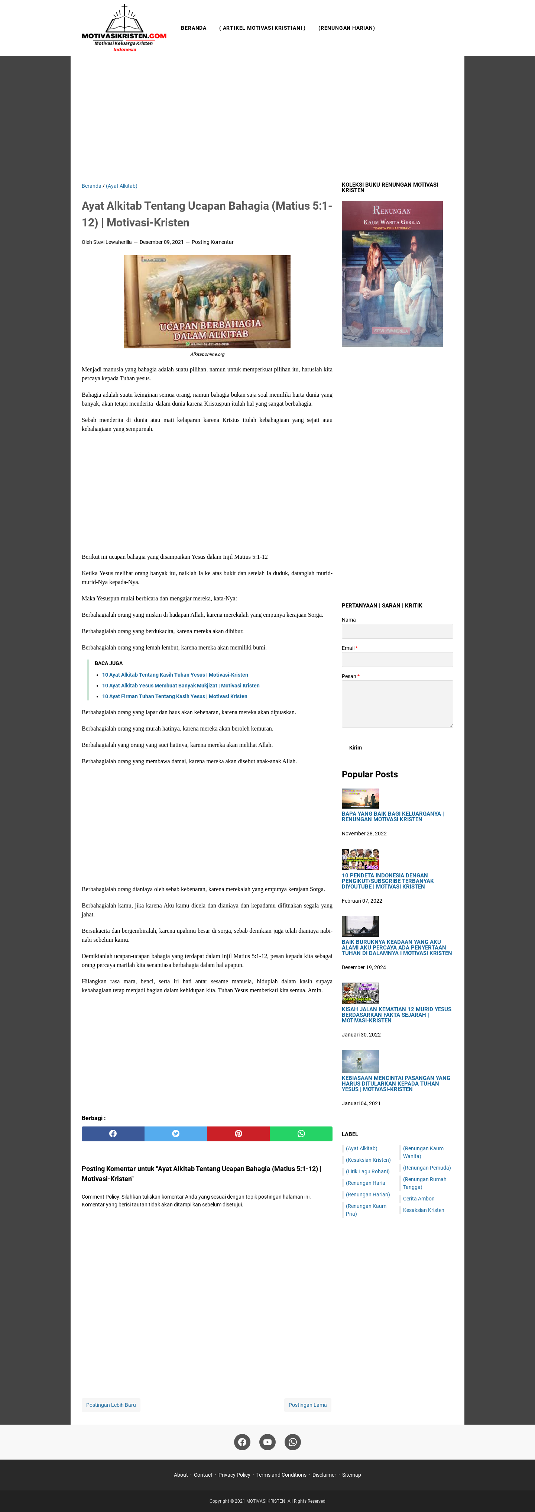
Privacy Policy (234, 1475)
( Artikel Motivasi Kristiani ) (262, 28)
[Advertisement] (267, 119)
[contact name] (397, 631)
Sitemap (351, 1475)
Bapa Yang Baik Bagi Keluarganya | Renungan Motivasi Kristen (393, 816)
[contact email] (397, 659)
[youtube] (267, 1442)
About (181, 1475)
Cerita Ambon (419, 1199)
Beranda (194, 28)
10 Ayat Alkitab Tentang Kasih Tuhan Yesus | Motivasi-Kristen (175, 675)
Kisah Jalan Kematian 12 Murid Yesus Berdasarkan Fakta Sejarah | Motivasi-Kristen (396, 1015)
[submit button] (355, 748)
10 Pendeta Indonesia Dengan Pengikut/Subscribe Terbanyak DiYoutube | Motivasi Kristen (388, 881)
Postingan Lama (308, 1405)
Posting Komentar (213, 242)
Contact (203, 1475)
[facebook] (113, 1133)
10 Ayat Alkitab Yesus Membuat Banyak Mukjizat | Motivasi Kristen (181, 686)
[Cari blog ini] (448, 27)
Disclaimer (324, 1475)
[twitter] (176, 1133)
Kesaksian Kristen (423, 1210)
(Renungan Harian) (346, 28)
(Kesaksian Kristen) (368, 1160)
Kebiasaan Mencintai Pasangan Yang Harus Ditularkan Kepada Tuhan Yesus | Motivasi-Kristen (396, 1084)
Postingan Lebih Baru (111, 1405)
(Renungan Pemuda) (427, 1168)
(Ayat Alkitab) (361, 1148)
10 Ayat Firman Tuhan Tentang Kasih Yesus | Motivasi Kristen (174, 696)
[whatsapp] (301, 1133)
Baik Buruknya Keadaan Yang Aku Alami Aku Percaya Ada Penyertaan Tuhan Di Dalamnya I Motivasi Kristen (397, 947)
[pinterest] (238, 1133)
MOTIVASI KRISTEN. (267, 1501)
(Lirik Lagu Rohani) (368, 1171)
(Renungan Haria (365, 1183)
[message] (397, 704)
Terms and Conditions (281, 1475)
